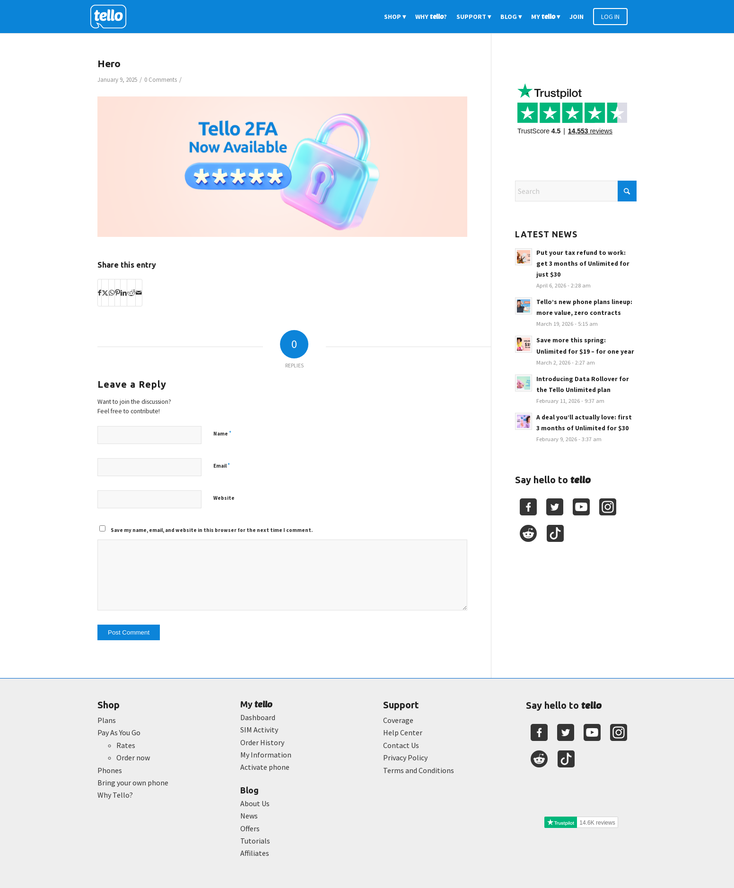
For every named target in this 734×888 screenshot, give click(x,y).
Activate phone (264, 767)
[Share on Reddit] (131, 292)
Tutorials (255, 840)
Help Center (402, 732)
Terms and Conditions (418, 770)
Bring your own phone (132, 782)
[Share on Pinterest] (117, 292)
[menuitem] (395, 16)
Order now (133, 757)
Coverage (398, 720)
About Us (255, 803)
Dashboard (257, 717)
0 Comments (160, 80)
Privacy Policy (405, 757)
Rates (125, 745)
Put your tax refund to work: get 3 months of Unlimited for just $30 (582, 264)
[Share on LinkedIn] (124, 292)
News (249, 815)
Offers (250, 828)
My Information (265, 754)
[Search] (576, 191)
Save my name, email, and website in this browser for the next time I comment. (212, 530)
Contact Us (401, 745)
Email (221, 465)
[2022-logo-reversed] (111, 16)
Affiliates (254, 853)
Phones (109, 770)
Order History (262, 742)
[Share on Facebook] (99, 292)
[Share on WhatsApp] (111, 292)
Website (224, 498)
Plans (106, 720)
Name (222, 433)
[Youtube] (581, 506)
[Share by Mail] (139, 292)
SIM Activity (259, 729)
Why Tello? (115, 795)
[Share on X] (105, 292)
